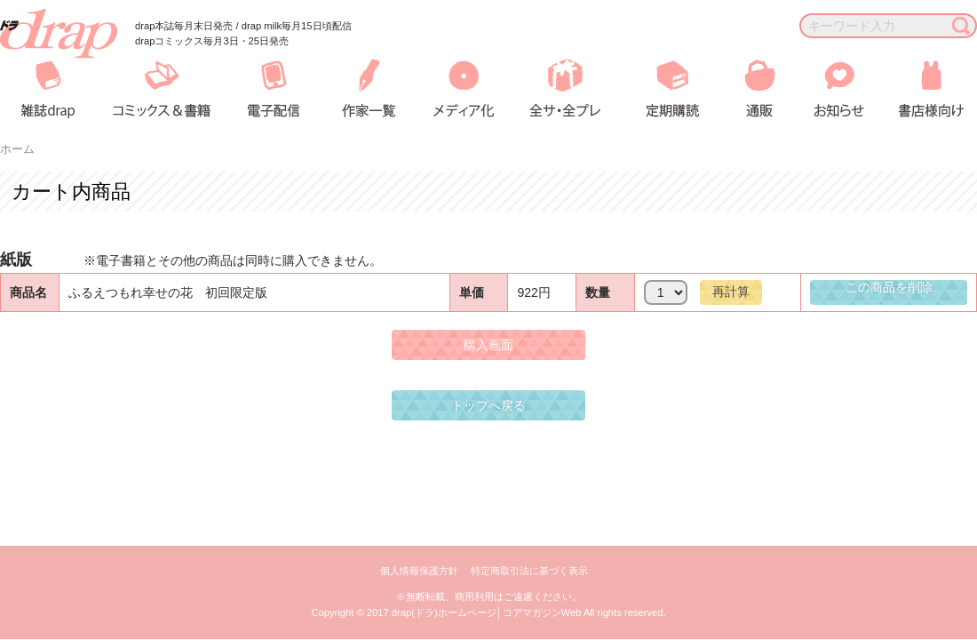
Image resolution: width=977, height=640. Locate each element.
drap (58, 34)
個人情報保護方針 (419, 570)
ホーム (17, 149)
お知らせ (825, 88)
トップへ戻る (488, 405)
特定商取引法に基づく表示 (529, 570)
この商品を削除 (889, 287)
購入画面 (488, 345)
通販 (747, 88)
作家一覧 (366, 88)
